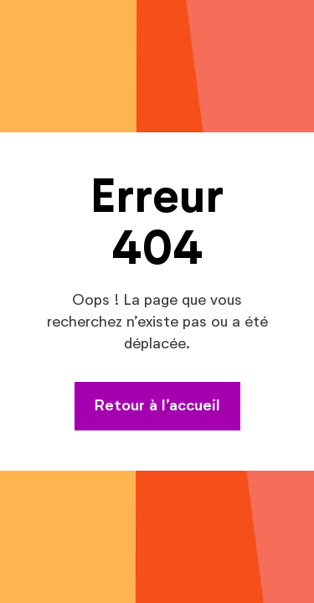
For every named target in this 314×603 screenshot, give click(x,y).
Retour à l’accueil (157, 406)
